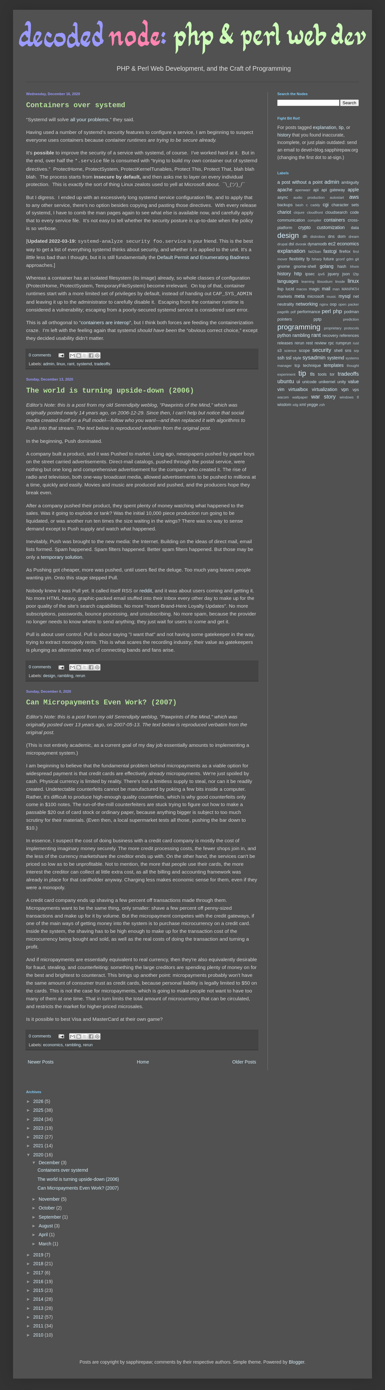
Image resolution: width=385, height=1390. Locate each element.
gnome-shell (305, 266)
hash (341, 266)
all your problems (89, 119)
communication (291, 220)
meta (300, 296)
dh (305, 236)
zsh (322, 405)
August (46, 1223)
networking (307, 304)
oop (333, 304)
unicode (309, 382)
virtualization (324, 389)
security (321, 350)
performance (308, 312)
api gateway (333, 190)
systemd (84, 362)
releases (285, 343)
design (49, 674)
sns (348, 350)
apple (353, 189)
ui (298, 381)
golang (326, 266)
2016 (39, 1279)
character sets (345, 205)
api (316, 190)
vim (281, 389)
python (284, 335)
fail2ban (314, 251)
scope (304, 350)
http (298, 273)
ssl (288, 357)
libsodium (324, 281)
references (349, 335)
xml (302, 404)
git (357, 259)
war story (323, 397)
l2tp (356, 274)
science (290, 351)
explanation (324, 127)
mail (326, 288)
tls (312, 374)
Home (143, 1060)
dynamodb (317, 244)
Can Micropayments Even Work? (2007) (101, 701)
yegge (312, 404)
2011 (39, 1323)
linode (340, 281)
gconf (340, 259)
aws (354, 197)
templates (334, 365)
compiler (314, 220)
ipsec (310, 274)
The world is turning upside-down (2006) (110, 389)
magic (314, 289)
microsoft (315, 296)
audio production (309, 197)
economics (53, 1043)
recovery (330, 335)
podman (351, 312)
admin (48, 362)
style (297, 358)
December (49, 1160)
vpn (345, 389)
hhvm (354, 266)
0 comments (40, 353)
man (336, 289)
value (353, 381)
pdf (293, 312)
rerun (80, 674)
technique (312, 365)
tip (341, 127)
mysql (345, 296)
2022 (39, 1134)
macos (301, 289)
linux (60, 362)
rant (70, 362)
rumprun (343, 343)
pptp (318, 319)
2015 (39, 1288)
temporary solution (61, 555)
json (346, 274)
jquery (333, 274)
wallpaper (300, 397)
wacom (283, 397)
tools (322, 374)
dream (353, 237)
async (282, 197)
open (342, 304)
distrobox (317, 237)
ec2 (332, 243)
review (320, 343)
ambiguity (350, 182)
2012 (39, 1315)
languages (288, 281)
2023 (39, 1126)
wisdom (284, 404)
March (45, 1241)
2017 (39, 1270)
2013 (39, 1306)
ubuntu (285, 381)
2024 (39, 1117)
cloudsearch (336, 212)
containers (334, 220)
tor (332, 374)
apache (284, 189)
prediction (351, 319)
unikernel (326, 382)
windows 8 (349, 397)
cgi (326, 204)
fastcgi (329, 251)
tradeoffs (102, 362)
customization (331, 227)
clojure (299, 212)
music (331, 296)
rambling (65, 674)
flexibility (297, 259)
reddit (145, 588)
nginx (323, 304)
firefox (344, 251)
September (50, 1215)
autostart (337, 197)
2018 (39, 1261)
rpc (331, 343)
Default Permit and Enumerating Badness (203, 256)
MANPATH (350, 289)
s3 (279, 350)
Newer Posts (41, 1060)
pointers (284, 319)
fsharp (317, 259)
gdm (349, 259)
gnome (283, 266)
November (49, 1197)
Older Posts (244, 1060)
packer (353, 304)
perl (326, 311)
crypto (304, 227)
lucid (289, 289)
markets (284, 296)
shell (338, 350)
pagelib (283, 312)
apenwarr (303, 190)
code (354, 212)
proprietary (332, 328)
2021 (39, 1143)
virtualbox (298, 389)
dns (331, 236)
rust (356, 343)
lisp (280, 289)
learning (308, 281)
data (355, 227)
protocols (351, 328)
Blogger (296, 1360)
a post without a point (300, 182)
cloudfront (315, 212)
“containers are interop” (105, 320)
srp (356, 351)
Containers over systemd (75, 105)
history (284, 135)
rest (309, 343)
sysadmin (314, 358)
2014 (39, 1297)
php (337, 311)
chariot (284, 212)
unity (341, 382)
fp (308, 259)
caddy (315, 205)
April (43, 1232)
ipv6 (321, 274)
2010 (39, 1333)
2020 (39, 1152)
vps (355, 389)
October (47, 1206)
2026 (39, 1099)
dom (342, 236)
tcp (297, 365)
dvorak (300, 244)
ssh (281, 357)
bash (299, 205)
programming (298, 327)
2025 (39, 1108)
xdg (295, 405)
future (328, 259)
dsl (291, 244)
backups (285, 205)
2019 (39, 1252)
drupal (282, 244)
